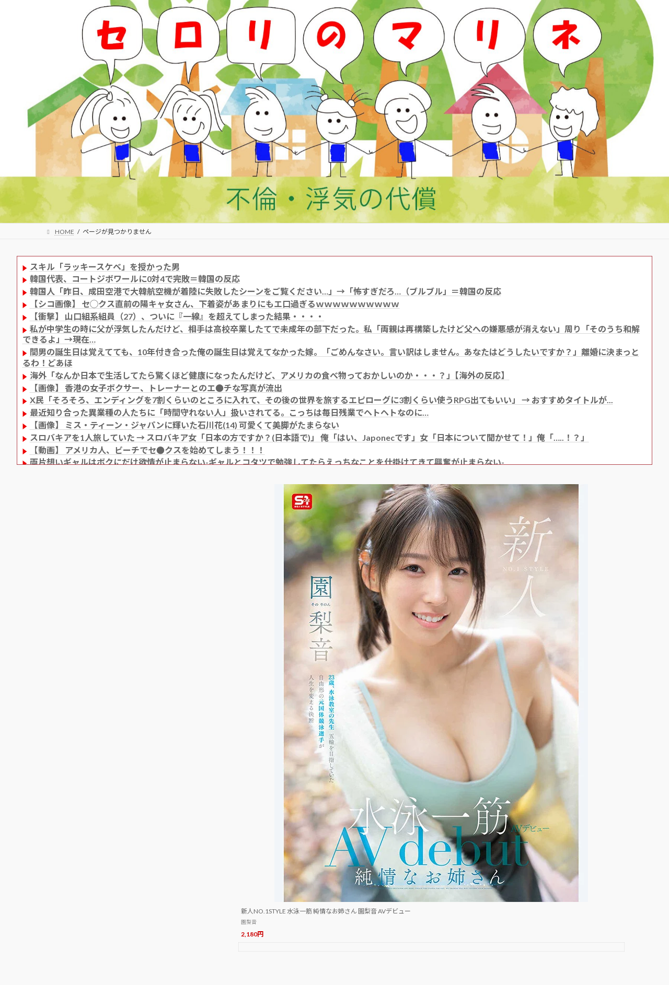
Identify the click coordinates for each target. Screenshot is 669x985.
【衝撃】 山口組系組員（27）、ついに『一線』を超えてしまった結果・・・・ (177, 316)
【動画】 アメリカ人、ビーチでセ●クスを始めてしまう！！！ (147, 450)
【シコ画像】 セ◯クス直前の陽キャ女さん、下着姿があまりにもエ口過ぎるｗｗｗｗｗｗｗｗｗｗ (214, 304)
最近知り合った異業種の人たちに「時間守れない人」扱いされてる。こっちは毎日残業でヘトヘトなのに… (229, 412)
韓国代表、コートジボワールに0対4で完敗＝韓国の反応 (135, 279)
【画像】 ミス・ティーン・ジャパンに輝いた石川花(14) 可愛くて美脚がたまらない (184, 425)
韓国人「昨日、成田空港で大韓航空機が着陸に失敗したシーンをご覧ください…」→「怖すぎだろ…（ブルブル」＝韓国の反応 (265, 291)
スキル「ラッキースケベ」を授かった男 (105, 267)
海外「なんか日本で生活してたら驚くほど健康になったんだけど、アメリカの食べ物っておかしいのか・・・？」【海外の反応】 (269, 375)
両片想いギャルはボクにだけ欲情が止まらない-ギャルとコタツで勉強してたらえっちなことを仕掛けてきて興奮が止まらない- (267, 462)
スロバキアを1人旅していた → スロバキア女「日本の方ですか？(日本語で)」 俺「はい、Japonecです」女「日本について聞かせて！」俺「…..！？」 (309, 437)
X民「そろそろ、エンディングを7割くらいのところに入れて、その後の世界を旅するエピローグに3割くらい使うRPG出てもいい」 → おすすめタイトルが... (321, 400)
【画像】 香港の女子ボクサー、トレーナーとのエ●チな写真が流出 (156, 388)
